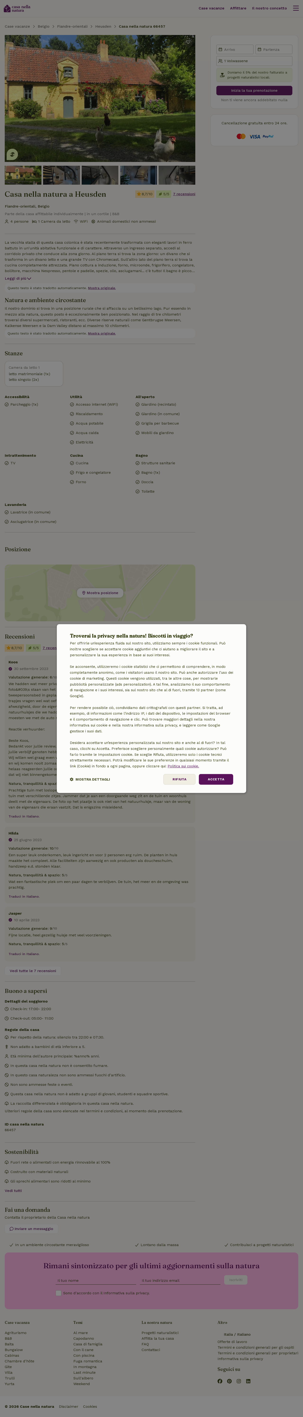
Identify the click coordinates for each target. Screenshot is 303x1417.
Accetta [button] (216, 779)
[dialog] (151, 708)
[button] (90, 779)
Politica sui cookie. (183, 766)
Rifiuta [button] (179, 779)
